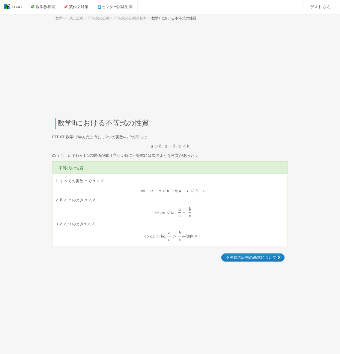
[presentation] (127, 136)
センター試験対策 (115, 6)
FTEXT (13, 6)
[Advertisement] (170, 71)
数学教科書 (43, 6)
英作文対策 (77, 6)
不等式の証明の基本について (253, 257)
